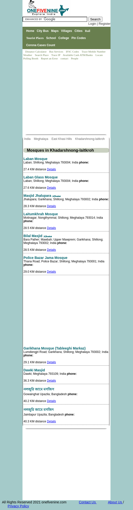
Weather (28, 55)
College (63, 38)
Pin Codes (78, 38)
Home (30, 31)
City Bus (43, 31)
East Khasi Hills (62, 139)
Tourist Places (35, 38)
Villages (66, 31)
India (27, 139)
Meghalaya (41, 139)
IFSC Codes (72, 51)
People (74, 58)
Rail (87, 31)
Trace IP (56, 55)
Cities (79, 31)
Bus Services (56, 51)
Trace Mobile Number (94, 51)
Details (51, 169)
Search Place (42, 55)
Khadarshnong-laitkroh (90, 139)
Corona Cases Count (40, 45)
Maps (55, 31)
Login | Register (99, 24)
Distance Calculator (35, 51)
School (51, 38)
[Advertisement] (67, 97)
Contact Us (88, 502)
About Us (115, 502)
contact (64, 58)
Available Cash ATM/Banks (78, 55)
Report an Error (49, 58)
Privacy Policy (18, 506)
